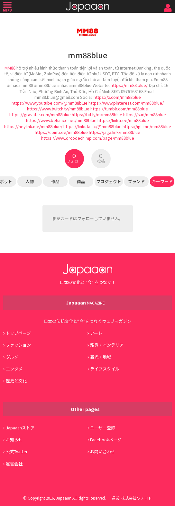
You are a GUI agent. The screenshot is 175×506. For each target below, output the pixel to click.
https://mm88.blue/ (129, 85)
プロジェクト (108, 181)
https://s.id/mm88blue (144, 114)
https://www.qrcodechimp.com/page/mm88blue (87, 138)
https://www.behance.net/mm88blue (61, 120)
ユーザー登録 (102, 428)
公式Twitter (17, 451)
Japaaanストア (20, 428)
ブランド (136, 181)
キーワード (162, 181)
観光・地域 (100, 357)
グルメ (12, 357)
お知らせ (14, 439)
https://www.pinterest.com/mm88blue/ (126, 103)
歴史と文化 (16, 381)
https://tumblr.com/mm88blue (119, 109)
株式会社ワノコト (136, 498)
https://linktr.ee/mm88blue (123, 120)
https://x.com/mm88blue (117, 97)
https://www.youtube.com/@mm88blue (50, 103)
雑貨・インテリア (107, 345)
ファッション (18, 345)
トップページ (18, 333)
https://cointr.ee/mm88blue (61, 132)
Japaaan (87, 7)
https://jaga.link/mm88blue (114, 132)
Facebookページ (106, 439)
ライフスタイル (104, 369)
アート (96, 333)
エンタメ (14, 369)
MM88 (10, 68)
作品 (55, 181)
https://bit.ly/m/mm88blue (97, 114)
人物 (29, 181)
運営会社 (14, 464)
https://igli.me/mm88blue (147, 126)
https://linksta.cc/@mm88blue (92, 126)
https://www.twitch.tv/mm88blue (58, 109)
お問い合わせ (102, 451)
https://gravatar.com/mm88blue (40, 114)
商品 (81, 181)
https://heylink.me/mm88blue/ (33, 126)
